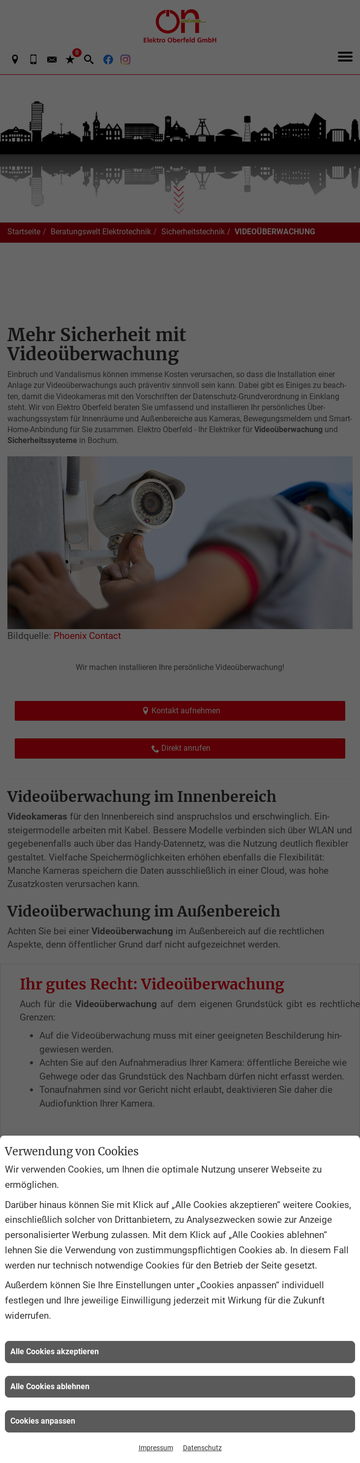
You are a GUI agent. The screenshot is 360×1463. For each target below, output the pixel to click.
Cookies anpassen (42, 1421)
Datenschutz (202, 1448)
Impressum (156, 1448)
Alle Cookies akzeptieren (54, 1351)
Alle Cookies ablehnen (50, 1386)
